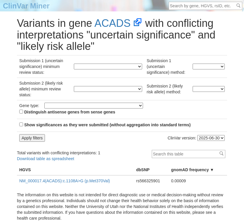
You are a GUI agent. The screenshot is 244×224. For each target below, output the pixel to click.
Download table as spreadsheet (45, 158)
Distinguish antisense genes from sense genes (67, 112)
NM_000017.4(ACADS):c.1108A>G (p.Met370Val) (64, 180)
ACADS (113, 23)
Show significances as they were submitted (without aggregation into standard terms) (105, 125)
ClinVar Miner (26, 6)
